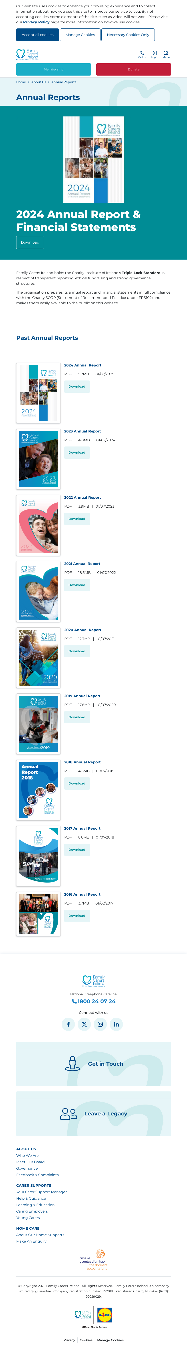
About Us (26, 1149)
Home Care (28, 1228)
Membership (53, 69)
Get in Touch (93, 1064)
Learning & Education (35, 1205)
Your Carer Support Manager (41, 1192)
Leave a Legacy (93, 1114)
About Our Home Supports (40, 1235)
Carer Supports (33, 1185)
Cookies (86, 1340)
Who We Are (27, 1155)
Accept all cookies (38, 35)
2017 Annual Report (82, 828)
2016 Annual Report (82, 894)
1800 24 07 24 (93, 1001)
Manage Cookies (80, 35)
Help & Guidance (31, 1198)
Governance (27, 1168)
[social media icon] (68, 1024)
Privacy (69, 1340)
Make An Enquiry (31, 1241)
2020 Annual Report (82, 630)
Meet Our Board (30, 1162)
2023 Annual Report (82, 431)
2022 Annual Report (82, 497)
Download (30, 242)
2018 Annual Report (82, 762)
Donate (133, 69)
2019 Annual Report (82, 696)
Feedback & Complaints (37, 1175)
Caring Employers (32, 1211)
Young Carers (28, 1218)
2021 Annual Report (82, 564)
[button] (166, 54)
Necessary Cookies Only (128, 35)
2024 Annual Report (82, 365)
